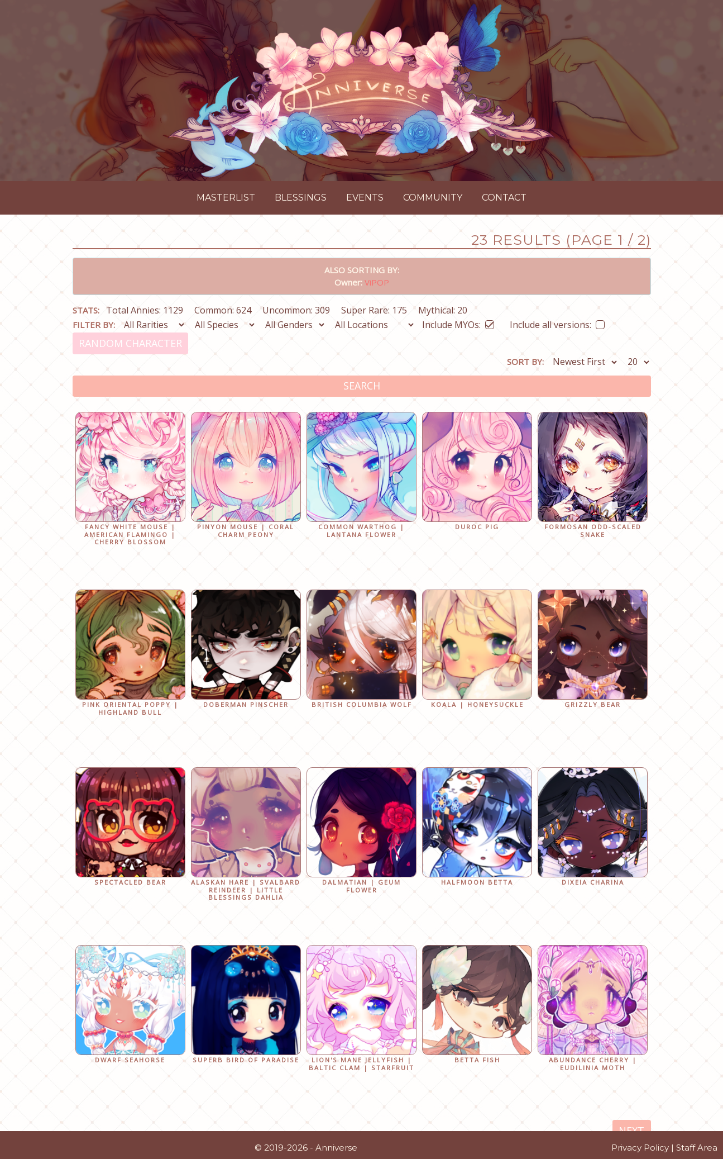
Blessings (301, 197)
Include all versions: (557, 323)
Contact (504, 197)
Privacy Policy (640, 1147)
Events (365, 197)
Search (361, 385)
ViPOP (377, 282)
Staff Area (696, 1147)
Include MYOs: (458, 323)
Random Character (130, 343)
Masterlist (226, 197)
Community (432, 197)
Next (631, 1130)
